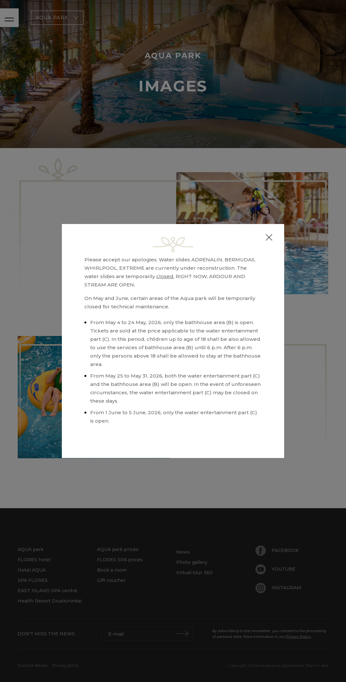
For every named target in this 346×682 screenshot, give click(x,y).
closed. (165, 276)
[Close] (269, 237)
